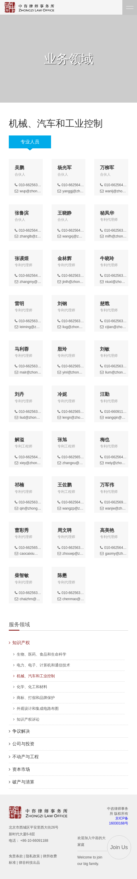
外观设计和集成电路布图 (38, 708)
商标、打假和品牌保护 (36, 697)
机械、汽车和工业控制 (36, 676)
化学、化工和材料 (32, 687)
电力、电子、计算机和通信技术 (43, 665)
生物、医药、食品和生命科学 (41, 654)
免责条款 (16, 856)
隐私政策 (33, 856)
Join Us (119, 847)
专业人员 (30, 141)
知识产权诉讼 (28, 719)
